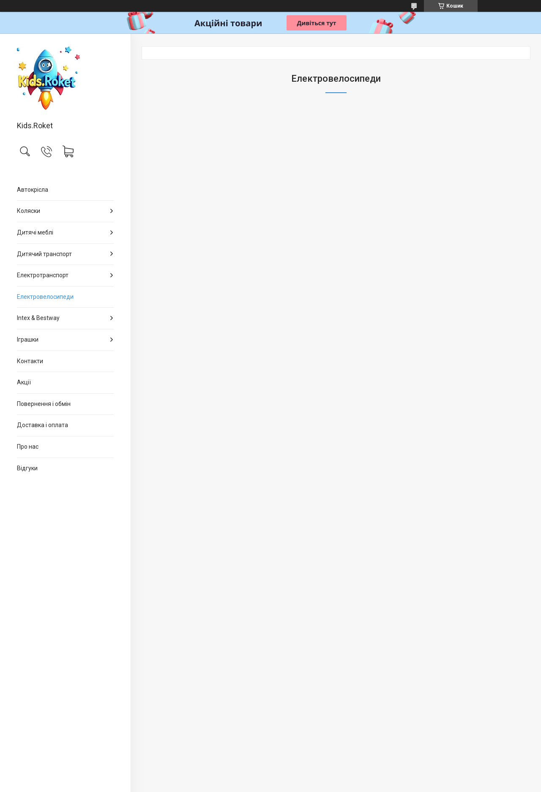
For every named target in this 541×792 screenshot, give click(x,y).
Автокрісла (32, 189)
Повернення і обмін (44, 403)
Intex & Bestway (38, 318)
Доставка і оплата (42, 425)
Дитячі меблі (35, 232)
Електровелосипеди (45, 296)
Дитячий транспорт (44, 254)
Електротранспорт (42, 275)
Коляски (28, 210)
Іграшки (27, 339)
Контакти (30, 361)
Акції (24, 382)
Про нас (27, 446)
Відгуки (27, 468)
